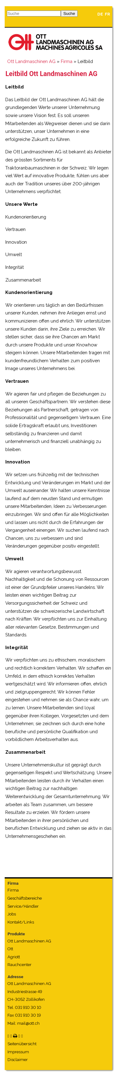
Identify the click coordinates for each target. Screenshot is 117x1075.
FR (107, 14)
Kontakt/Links (20, 922)
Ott (10, 948)
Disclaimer (17, 1059)
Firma (66, 61)
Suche (69, 13)
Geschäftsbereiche (24, 898)
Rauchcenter (19, 964)
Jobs (11, 914)
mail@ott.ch (28, 1023)
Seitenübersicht (22, 1043)
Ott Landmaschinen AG (31, 61)
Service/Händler (23, 906)
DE (100, 14)
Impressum (18, 1052)
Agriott (13, 957)
